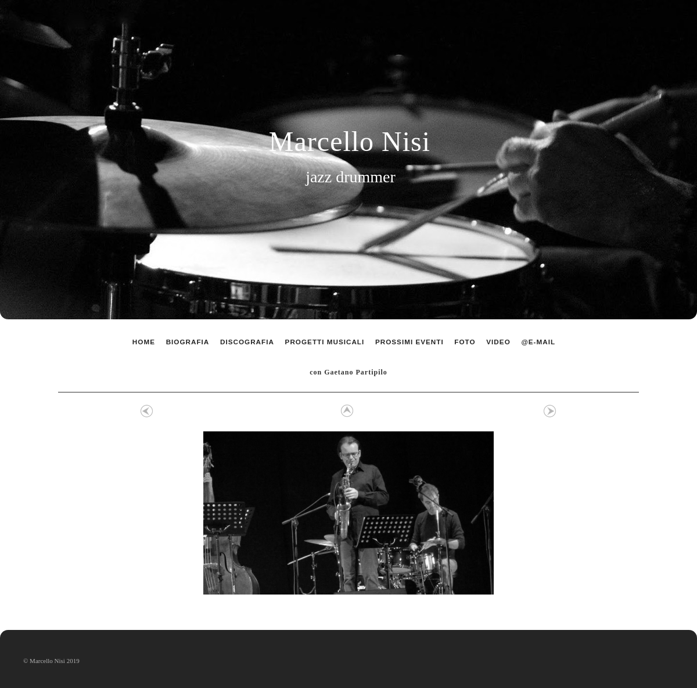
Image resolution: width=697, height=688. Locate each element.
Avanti (550, 411)
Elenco (345, 411)
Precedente (147, 411)
